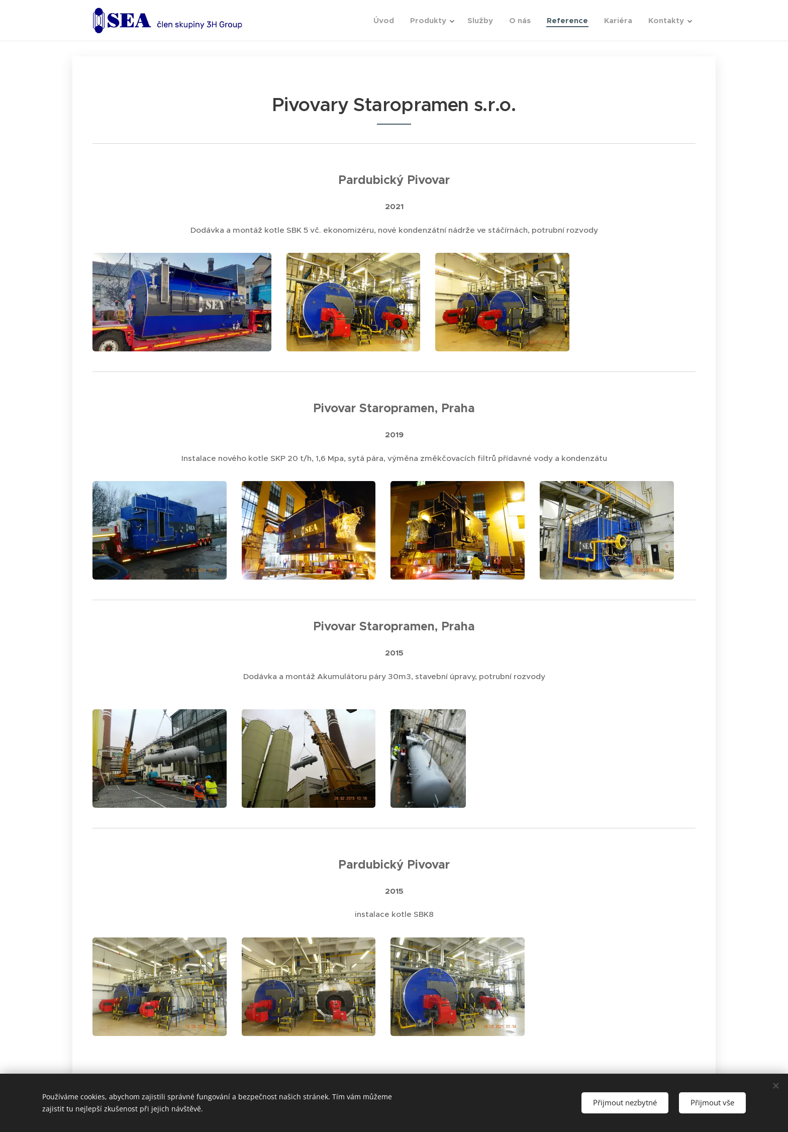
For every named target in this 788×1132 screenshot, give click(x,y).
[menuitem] (386, 20)
